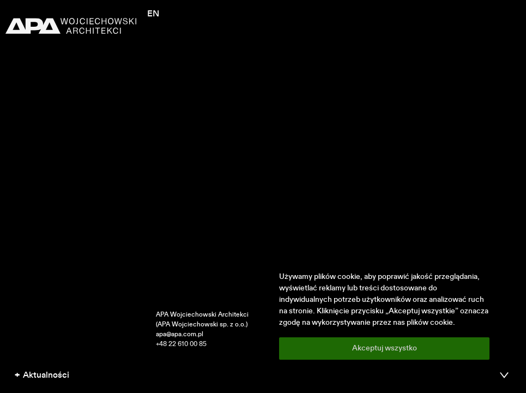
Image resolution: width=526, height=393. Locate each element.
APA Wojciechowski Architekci (202, 315)
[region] (384, 315)
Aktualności (46, 375)
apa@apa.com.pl (179, 334)
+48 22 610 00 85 (181, 344)
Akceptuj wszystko (384, 348)
